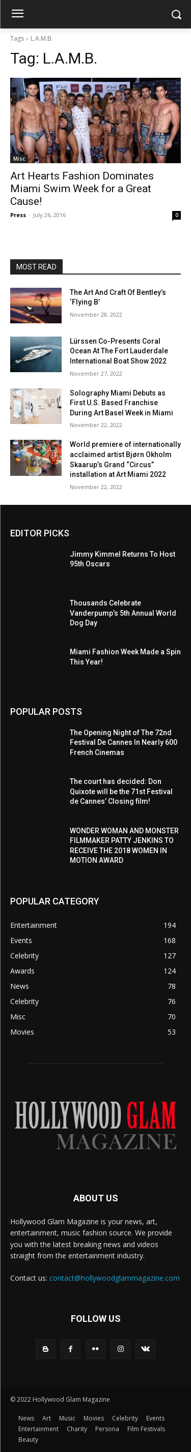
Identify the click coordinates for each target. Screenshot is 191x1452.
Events (155, 1418)
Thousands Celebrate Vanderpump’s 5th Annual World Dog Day (123, 613)
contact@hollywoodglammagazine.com (114, 1278)
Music (67, 1418)
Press (18, 215)
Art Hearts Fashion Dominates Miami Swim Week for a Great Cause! (82, 188)
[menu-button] (17, 14)
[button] (176, 14)
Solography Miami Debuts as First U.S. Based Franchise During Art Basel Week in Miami (121, 403)
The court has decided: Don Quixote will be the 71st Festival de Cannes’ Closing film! (121, 791)
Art (46, 1418)
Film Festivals (146, 1429)
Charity (77, 1429)
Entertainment (38, 1429)
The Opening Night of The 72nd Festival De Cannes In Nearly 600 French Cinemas (123, 743)
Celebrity (125, 1418)
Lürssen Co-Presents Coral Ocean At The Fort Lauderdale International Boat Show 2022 (119, 351)
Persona (107, 1429)
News (26, 1418)
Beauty (28, 1439)
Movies (94, 1418)
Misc (19, 158)
